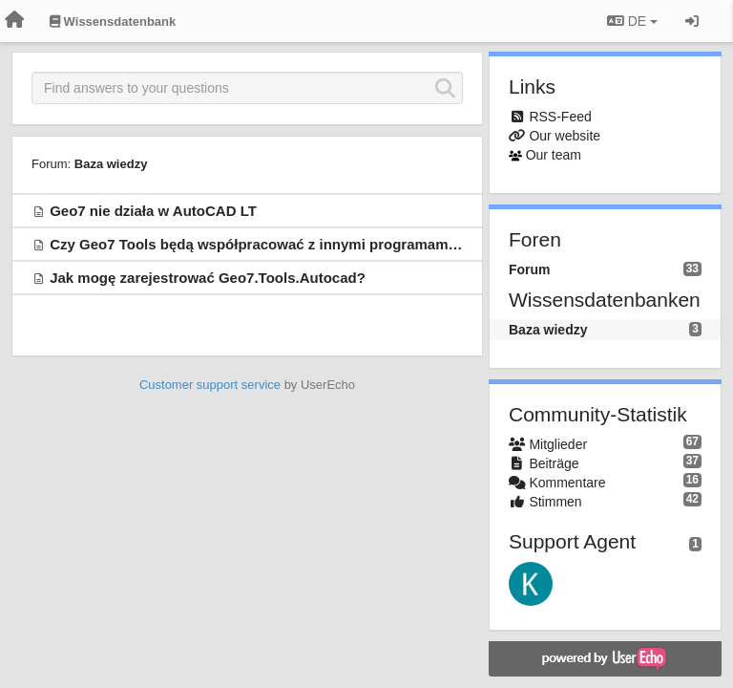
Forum (530, 269)
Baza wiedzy (111, 164)
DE (632, 21)
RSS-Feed (560, 116)
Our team (553, 154)
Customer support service (210, 384)
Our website (564, 135)
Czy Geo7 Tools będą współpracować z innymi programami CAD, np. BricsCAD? (323, 244)
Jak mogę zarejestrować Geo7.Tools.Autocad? (208, 277)
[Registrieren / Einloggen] (692, 21)
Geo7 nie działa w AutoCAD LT (153, 211)
